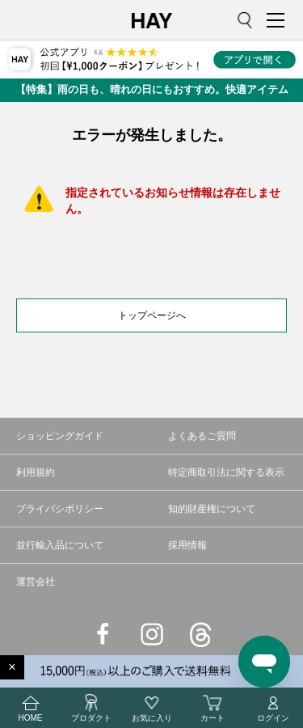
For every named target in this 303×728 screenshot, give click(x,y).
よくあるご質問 (202, 436)
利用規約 (35, 472)
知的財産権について (211, 508)
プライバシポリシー (59, 508)
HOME (31, 707)
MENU (279, 21)
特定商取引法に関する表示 (226, 472)
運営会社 (35, 581)
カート (212, 707)
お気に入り (152, 707)
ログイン (273, 707)
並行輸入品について (59, 545)
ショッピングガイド (59, 436)
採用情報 (187, 545)
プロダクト (91, 707)
